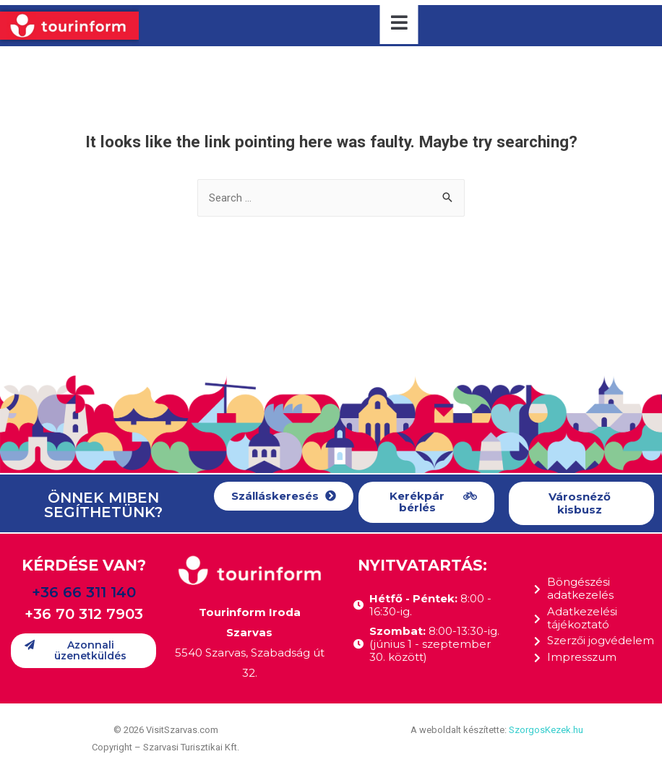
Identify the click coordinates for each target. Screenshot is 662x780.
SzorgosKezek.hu (546, 729)
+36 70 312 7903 (84, 614)
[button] (283, 496)
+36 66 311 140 (84, 592)
